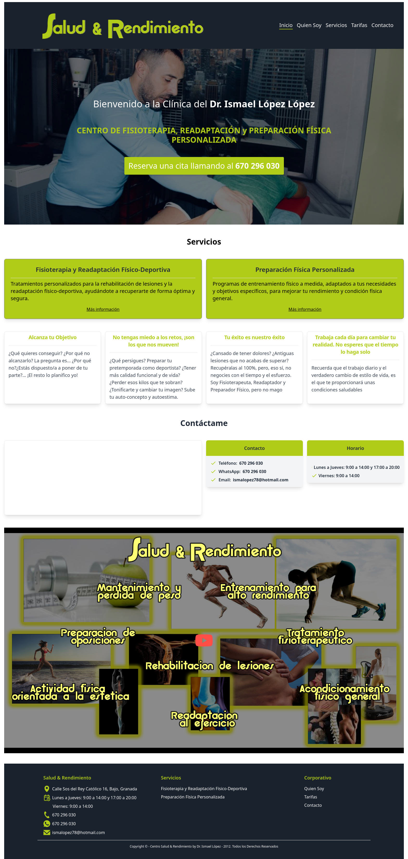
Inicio (285, 25)
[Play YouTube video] (204, 640)
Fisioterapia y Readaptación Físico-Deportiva (204, 788)
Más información (103, 309)
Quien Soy (309, 25)
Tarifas (359, 25)
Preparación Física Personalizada (193, 797)
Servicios (336, 25)
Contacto (382, 25)
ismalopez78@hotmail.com (78, 832)
